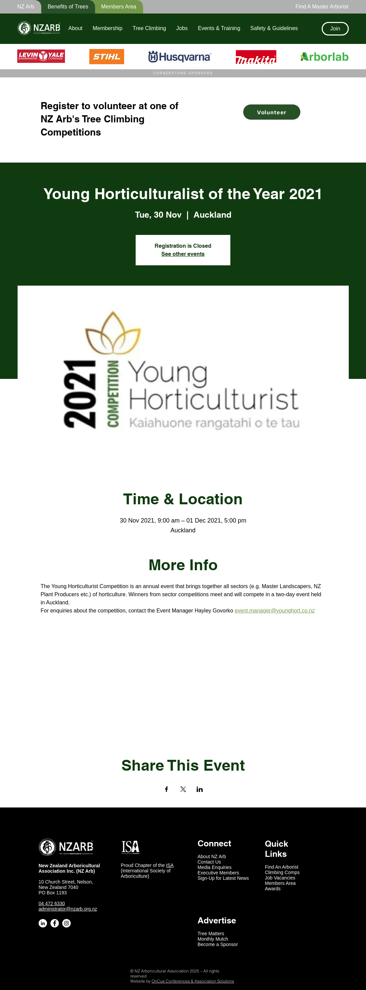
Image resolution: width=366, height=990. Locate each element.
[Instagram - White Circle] (66, 923)
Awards (272, 888)
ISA (170, 865)
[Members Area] (114, 7)
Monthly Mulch (213, 939)
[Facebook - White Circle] (54, 923)
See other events (183, 254)
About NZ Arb (212, 856)
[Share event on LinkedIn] (200, 789)
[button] (63, 7)
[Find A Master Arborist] (320, 7)
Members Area (280, 883)
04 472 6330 (52, 903)
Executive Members (218, 872)
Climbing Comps (282, 872)
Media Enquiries (214, 867)
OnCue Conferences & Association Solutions (193, 981)
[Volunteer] (271, 112)
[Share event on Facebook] (166, 789)
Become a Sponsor (218, 944)
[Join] (335, 28)
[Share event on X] (183, 789)
